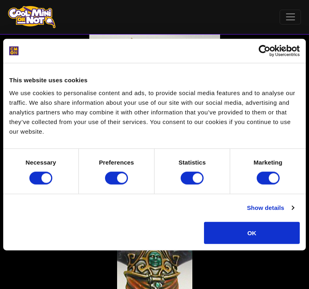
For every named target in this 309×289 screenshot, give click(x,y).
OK (252, 232)
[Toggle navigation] (290, 17)
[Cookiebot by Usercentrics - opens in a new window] (264, 51)
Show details (265, 207)
